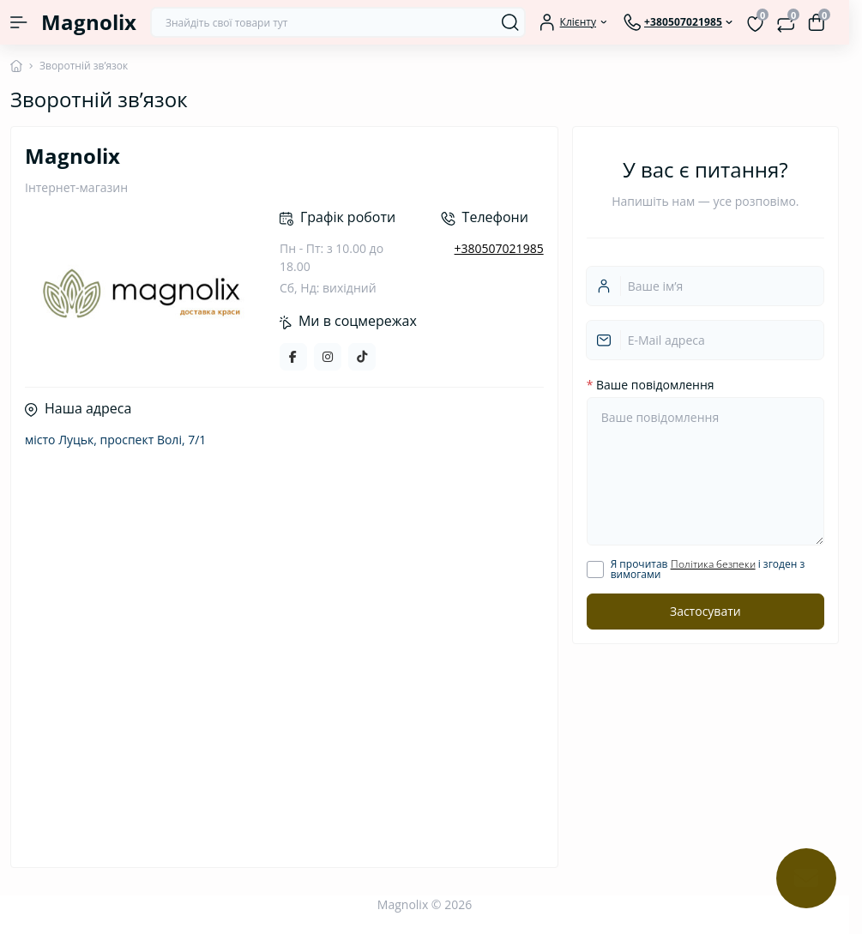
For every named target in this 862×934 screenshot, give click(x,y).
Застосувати (705, 611)
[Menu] (18, 22)
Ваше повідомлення (650, 385)
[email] (705, 340)
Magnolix (88, 22)
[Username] (705, 286)
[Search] (510, 22)
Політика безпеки (713, 564)
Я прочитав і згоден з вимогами (708, 569)
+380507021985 (499, 248)
